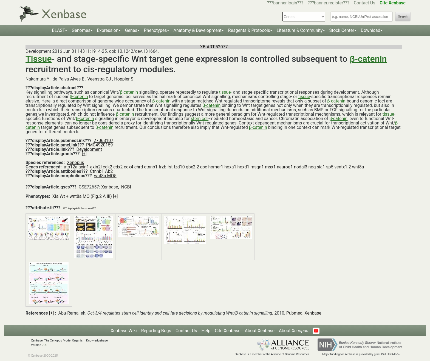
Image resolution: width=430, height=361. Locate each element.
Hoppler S (123, 79)
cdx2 (118, 167)
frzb (162, 167)
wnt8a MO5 (105, 175)
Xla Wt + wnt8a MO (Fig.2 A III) (82, 196)
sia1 (321, 167)
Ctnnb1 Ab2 (101, 171)
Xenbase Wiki (124, 330)
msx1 (270, 167)
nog (312, 167)
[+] (84, 153)
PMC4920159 (99, 145)
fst (169, 167)
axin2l (96, 167)
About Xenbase (260, 330)
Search (403, 16)
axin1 (83, 167)
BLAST (58, 30)
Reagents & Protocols (249, 30)
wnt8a (358, 167)
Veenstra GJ (99, 79)
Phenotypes (155, 30)
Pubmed (294, 313)
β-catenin (368, 59)
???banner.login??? (285, 2)
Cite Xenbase (228, 330)
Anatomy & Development (198, 30)
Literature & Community (300, 30)
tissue (225, 92)
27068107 (103, 140)
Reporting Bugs (156, 330)
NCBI (126, 187)
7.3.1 (45, 345)
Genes (131, 30)
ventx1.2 (342, 167)
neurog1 (285, 167)
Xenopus (75, 162)
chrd (138, 167)
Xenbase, (110, 187)
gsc (203, 167)
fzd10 (179, 167)
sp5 (329, 167)
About (293, 330)
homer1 (215, 167)
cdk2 (107, 167)
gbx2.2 (192, 167)
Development (89, 149)
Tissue (39, 59)
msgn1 (257, 167)
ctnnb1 (150, 167)
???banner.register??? (328, 2)
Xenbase (312, 313)
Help (205, 330)
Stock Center (341, 30)
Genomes (81, 30)
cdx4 (128, 167)
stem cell (200, 118)
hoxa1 (230, 167)
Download (370, 30)
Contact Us (364, 2)
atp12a (71, 167)
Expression (107, 30)
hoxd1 (243, 167)
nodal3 (300, 167)
